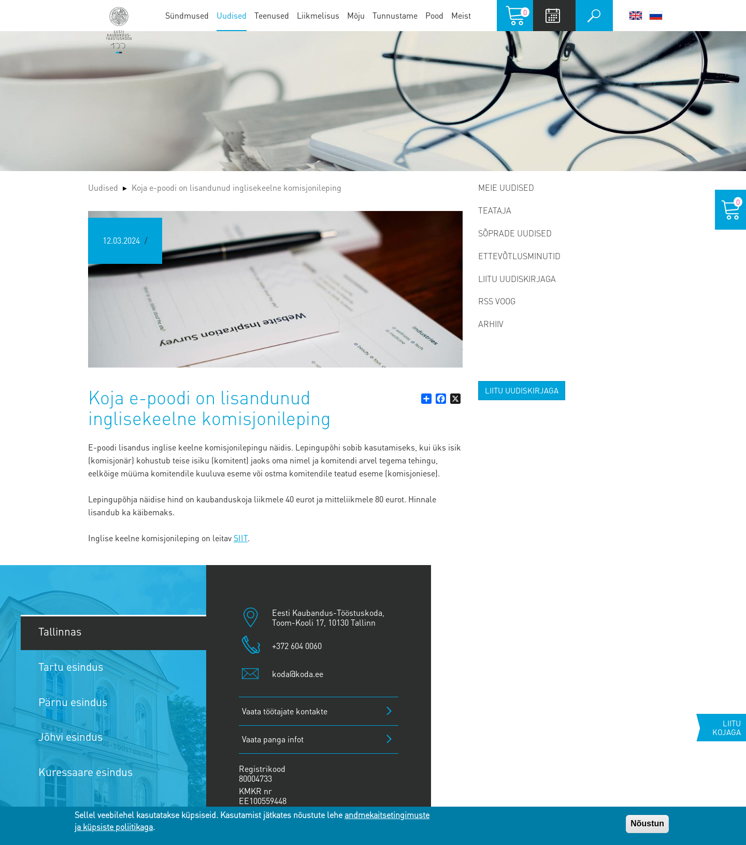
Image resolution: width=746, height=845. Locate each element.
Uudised (232, 15)
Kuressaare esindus (85, 772)
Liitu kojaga (726, 727)
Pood (434, 15)
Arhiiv (491, 323)
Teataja (494, 210)
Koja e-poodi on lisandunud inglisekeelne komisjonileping (236, 187)
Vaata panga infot (273, 739)
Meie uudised (506, 187)
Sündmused (187, 15)
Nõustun (647, 823)
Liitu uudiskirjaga (517, 278)
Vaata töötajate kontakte (284, 711)
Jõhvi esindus (70, 736)
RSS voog (496, 300)
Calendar (553, 15)
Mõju (356, 15)
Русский (656, 15)
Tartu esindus (70, 666)
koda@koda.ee (297, 673)
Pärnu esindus (72, 702)
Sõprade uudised (515, 233)
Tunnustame (395, 15)
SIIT (241, 537)
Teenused (271, 15)
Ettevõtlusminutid (519, 255)
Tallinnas (59, 631)
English (635, 15)
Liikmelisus (318, 15)
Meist (461, 15)
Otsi (594, 15)
